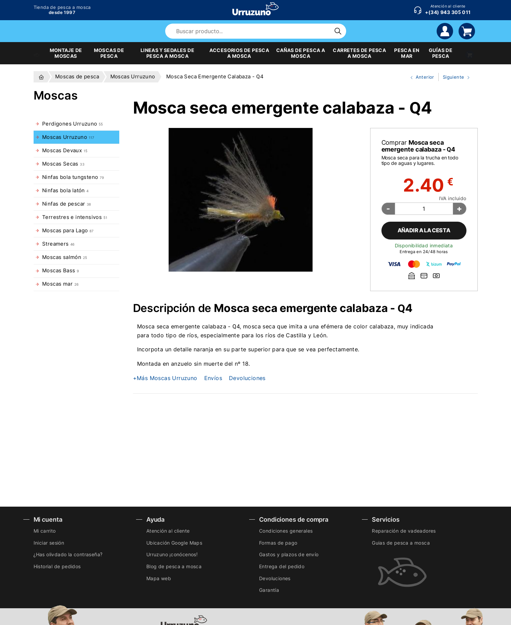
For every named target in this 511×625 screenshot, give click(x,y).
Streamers (58, 244)
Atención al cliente (168, 531)
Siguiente (454, 77)
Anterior (419, 77)
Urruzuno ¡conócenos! (172, 554)
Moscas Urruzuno (68, 137)
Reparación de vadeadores (404, 531)
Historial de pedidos (57, 566)
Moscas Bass (60, 271)
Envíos (213, 378)
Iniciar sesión (49, 543)
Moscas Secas (63, 164)
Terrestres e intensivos (74, 217)
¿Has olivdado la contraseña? (68, 554)
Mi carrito (45, 531)
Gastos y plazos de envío (289, 554)
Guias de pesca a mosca (401, 543)
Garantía (269, 590)
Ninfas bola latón (65, 190)
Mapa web (158, 578)
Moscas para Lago (68, 230)
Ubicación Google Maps (174, 543)
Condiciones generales (286, 531)
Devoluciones (247, 378)
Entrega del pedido (281, 566)
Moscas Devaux (64, 150)
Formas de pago (278, 543)
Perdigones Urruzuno (72, 124)
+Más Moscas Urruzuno (165, 378)
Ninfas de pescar (66, 204)
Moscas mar (60, 284)
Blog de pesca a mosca (174, 566)
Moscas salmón (64, 257)
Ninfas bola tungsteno (73, 177)
